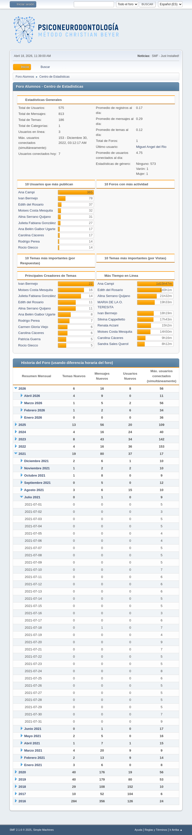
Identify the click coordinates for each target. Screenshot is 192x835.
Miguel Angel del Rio (151, 147)
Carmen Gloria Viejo (33, 327)
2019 (22, 779)
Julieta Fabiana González (37, 223)
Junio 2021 (33, 729)
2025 (22, 425)
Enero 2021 (33, 765)
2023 (22, 439)
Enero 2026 (33, 417)
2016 (22, 801)
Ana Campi (26, 192)
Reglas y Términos (156, 829)
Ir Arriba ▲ (176, 829)
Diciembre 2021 (36, 461)
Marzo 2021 (33, 750)
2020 (22, 772)
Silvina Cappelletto (111, 319)
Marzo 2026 (33, 403)
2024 (22, 432)
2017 (22, 794)
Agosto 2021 (34, 490)
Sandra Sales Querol (113, 344)
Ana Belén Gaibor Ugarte (37, 229)
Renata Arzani (108, 325)
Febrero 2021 (34, 758)
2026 (22, 388)
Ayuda (138, 829)
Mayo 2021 (32, 736)
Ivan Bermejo (28, 198)
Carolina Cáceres (31, 235)
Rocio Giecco (28, 247)
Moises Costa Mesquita (35, 210)
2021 (22, 454)
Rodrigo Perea (29, 241)
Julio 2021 (32, 497)
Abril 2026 (32, 396)
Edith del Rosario (31, 204)
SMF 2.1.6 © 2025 (21, 829)
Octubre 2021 (34, 475)
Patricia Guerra (29, 339)
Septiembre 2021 (37, 483)
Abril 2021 (32, 743)
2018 (22, 787)
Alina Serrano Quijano (34, 217)
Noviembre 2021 (37, 468)
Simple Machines (43, 829)
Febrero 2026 (34, 410)
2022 (22, 446)
